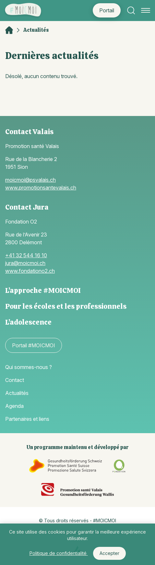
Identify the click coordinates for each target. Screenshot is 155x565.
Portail (106, 10)
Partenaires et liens (27, 419)
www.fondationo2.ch (30, 271)
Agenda (14, 406)
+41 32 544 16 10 (26, 255)
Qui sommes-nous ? (28, 367)
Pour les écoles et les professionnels (65, 306)
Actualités (36, 30)
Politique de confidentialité (59, 553)
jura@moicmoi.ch (25, 263)
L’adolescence (28, 322)
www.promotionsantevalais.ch (40, 187)
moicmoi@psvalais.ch (30, 180)
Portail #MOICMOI (33, 345)
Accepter (109, 553)
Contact (14, 380)
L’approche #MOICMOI (43, 290)
